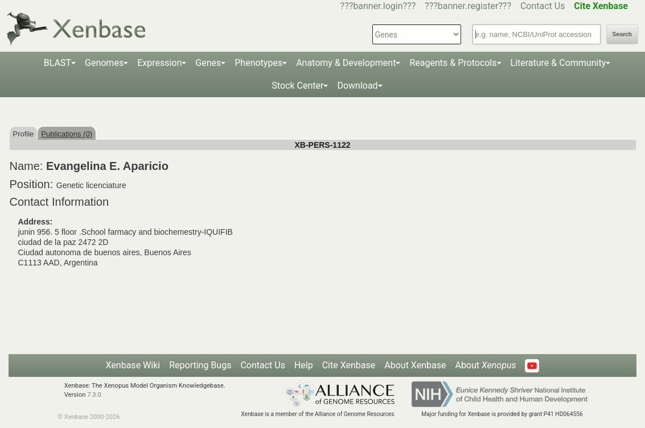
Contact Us (542, 6)
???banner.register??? (468, 6)
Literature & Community (558, 62)
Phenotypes (258, 62)
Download (357, 85)
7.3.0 (94, 394)
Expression (159, 62)
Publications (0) (66, 134)
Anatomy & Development (346, 62)
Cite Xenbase (349, 365)
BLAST (57, 62)
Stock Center (297, 85)
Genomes (104, 62)
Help (303, 365)
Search (622, 34)
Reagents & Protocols (452, 62)
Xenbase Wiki (133, 365)
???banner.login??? (378, 6)
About (485, 365)
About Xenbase (415, 365)
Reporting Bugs (200, 365)
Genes (208, 62)
